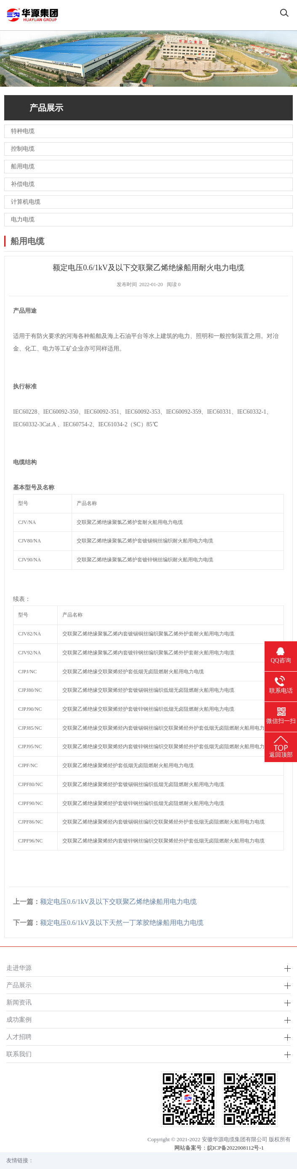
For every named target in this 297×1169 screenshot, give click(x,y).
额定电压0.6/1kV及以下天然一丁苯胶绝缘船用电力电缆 (121, 922)
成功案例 (19, 1019)
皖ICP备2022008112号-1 (235, 1148)
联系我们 (19, 1053)
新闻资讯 (19, 1002)
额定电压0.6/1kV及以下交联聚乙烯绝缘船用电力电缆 (118, 901)
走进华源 (19, 967)
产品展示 (19, 984)
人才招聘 (19, 1036)
